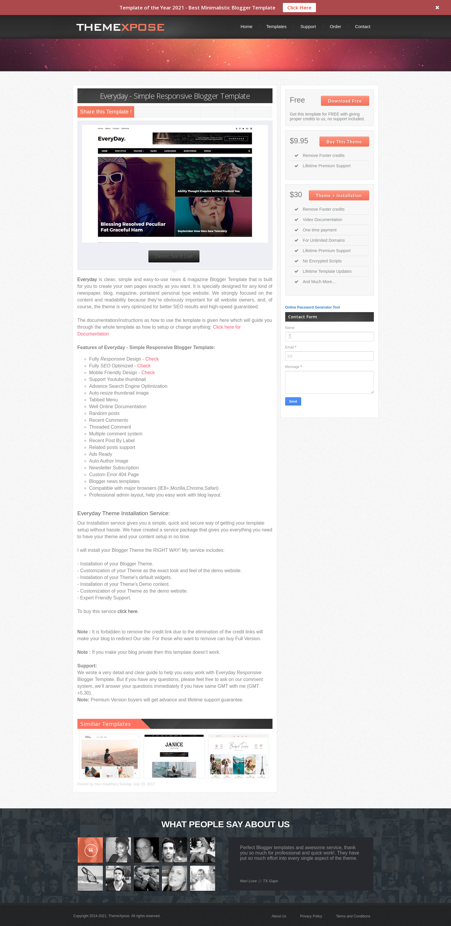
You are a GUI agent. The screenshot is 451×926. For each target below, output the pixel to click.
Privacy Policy (311, 916)
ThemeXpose (118, 916)
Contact (362, 26)
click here (128, 611)
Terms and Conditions (353, 916)
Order (335, 26)
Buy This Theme (344, 141)
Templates (276, 26)
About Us (279, 916)
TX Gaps (270, 880)
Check (152, 358)
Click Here (299, 7)
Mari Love (248, 880)
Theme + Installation (339, 195)
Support (308, 26)
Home (246, 26)
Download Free (345, 100)
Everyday (87, 279)
